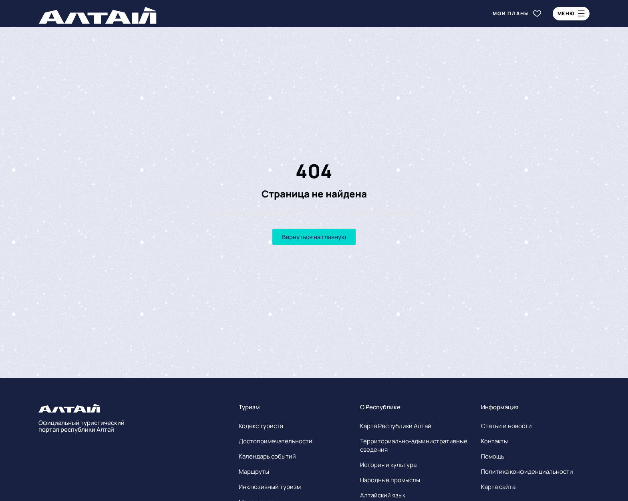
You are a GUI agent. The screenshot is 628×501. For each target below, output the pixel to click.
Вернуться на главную (314, 237)
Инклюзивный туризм (270, 487)
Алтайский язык (382, 495)
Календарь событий (267, 456)
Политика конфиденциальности (527, 471)
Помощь (492, 456)
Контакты (494, 441)
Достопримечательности (275, 441)
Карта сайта (498, 487)
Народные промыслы (390, 480)
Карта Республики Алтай (395, 426)
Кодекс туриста (261, 426)
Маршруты (254, 471)
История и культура (388, 465)
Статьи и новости (506, 426)
